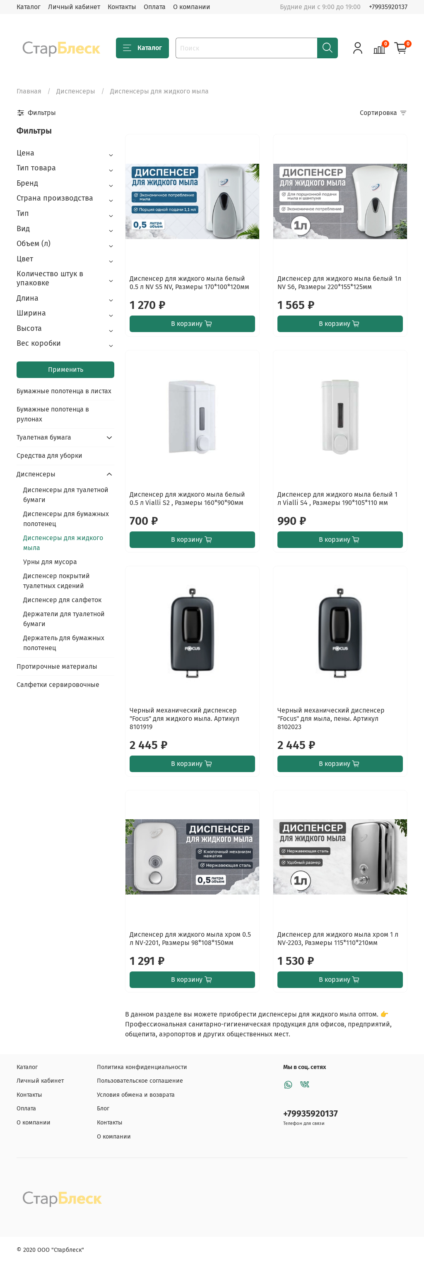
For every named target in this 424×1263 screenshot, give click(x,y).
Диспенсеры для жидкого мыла (63, 543)
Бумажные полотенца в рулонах (53, 414)
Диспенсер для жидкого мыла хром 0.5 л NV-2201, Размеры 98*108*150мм (190, 939)
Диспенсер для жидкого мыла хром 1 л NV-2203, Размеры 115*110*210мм (337, 939)
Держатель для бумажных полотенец (63, 643)
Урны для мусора (50, 562)
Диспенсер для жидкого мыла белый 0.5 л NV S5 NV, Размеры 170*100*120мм (189, 283)
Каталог (29, 7)
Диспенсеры (75, 91)
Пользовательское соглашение (140, 1080)
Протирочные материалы (57, 666)
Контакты (122, 7)
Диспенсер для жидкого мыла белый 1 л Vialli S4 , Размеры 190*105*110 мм (337, 498)
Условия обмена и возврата (136, 1094)
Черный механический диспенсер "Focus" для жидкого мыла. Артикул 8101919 (184, 718)
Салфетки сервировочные (58, 685)
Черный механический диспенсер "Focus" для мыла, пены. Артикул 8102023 (331, 718)
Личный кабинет (74, 7)
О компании (191, 7)
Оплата (155, 7)
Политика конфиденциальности (142, 1067)
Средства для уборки (49, 455)
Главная (29, 91)
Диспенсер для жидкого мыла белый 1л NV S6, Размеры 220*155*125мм (339, 283)
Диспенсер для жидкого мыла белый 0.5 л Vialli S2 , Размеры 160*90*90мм (187, 498)
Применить (65, 369)
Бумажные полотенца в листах (64, 391)
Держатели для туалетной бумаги (64, 619)
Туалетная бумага (44, 437)
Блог (103, 1108)
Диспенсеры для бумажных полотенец (66, 519)
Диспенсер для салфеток (62, 600)
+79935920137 (388, 7)
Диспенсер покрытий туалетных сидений (56, 581)
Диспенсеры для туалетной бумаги (65, 495)
